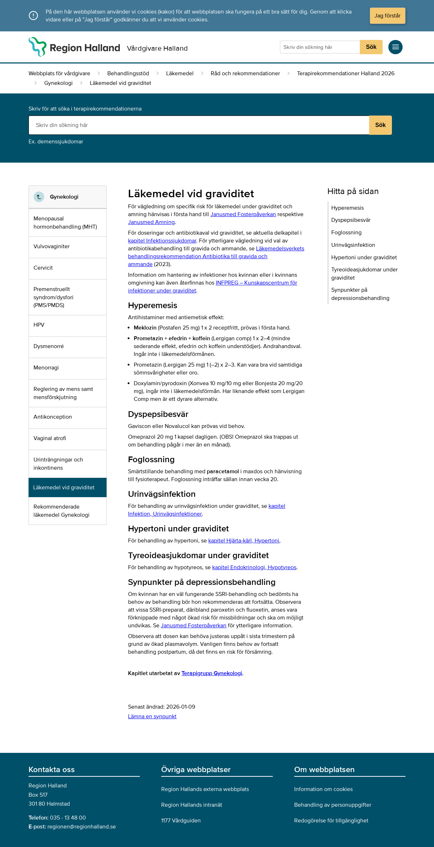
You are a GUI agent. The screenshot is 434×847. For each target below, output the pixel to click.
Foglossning (346, 232)
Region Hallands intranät (191, 804)
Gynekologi (58, 83)
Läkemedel (180, 73)
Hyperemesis (347, 207)
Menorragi (46, 367)
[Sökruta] (321, 47)
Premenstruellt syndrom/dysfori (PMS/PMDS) (53, 297)
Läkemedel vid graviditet (64, 487)
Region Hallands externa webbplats (205, 789)
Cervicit (43, 267)
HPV (39, 324)
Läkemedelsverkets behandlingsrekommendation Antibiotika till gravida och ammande (216, 256)
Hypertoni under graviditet (364, 257)
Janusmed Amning (151, 222)
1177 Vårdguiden (181, 820)
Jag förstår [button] (387, 15)
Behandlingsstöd (128, 73)
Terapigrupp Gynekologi (212, 673)
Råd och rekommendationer (245, 73)
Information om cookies (323, 789)
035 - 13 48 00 (68, 817)
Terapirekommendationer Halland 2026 (345, 73)
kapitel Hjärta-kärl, (243, 540)
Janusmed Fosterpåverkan (243, 214)
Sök (371, 47)
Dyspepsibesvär (351, 220)
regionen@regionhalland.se (81, 826)
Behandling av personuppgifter (332, 804)
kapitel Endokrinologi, (254, 567)
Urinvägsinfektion (353, 245)
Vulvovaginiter (52, 246)
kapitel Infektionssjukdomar (162, 240)
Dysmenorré (49, 346)
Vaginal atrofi (50, 438)
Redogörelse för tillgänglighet (331, 820)
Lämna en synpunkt (152, 716)
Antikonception (53, 416)
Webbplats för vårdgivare (59, 73)
